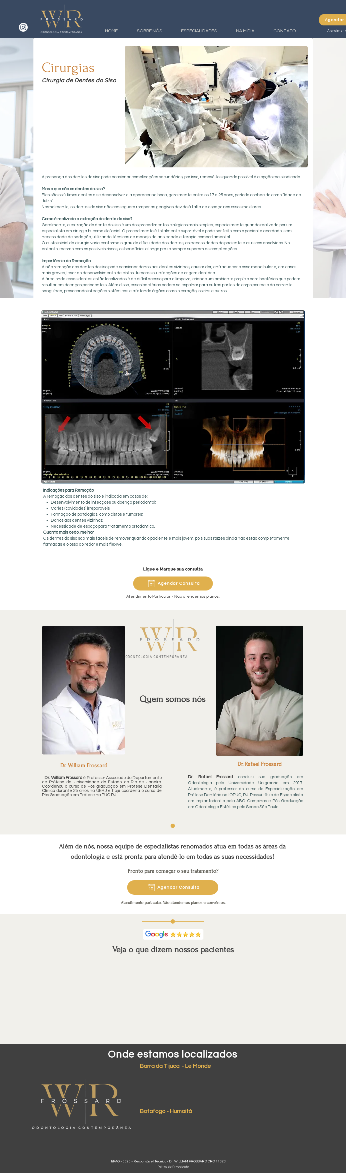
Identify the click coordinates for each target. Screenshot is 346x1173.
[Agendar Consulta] (173, 583)
